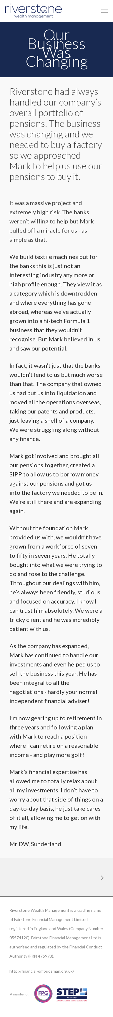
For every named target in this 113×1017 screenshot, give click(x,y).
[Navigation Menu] (104, 11)
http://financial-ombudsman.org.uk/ (41, 971)
